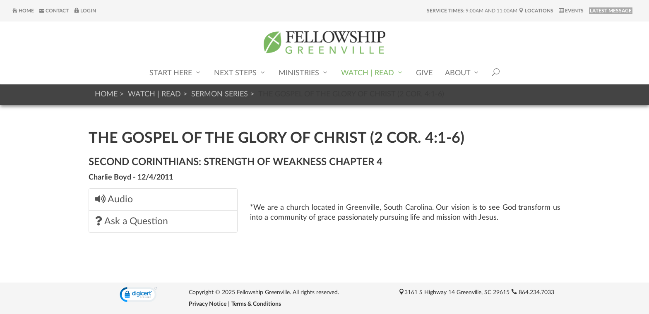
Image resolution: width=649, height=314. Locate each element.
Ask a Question (131, 221)
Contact (54, 10)
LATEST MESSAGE (611, 10)
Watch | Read (372, 72)
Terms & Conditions (256, 304)
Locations (536, 10)
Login (85, 10)
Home (23, 10)
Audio (114, 199)
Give (424, 73)
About (462, 72)
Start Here (175, 72)
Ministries (304, 72)
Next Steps (240, 72)
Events (571, 10)
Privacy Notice (207, 304)
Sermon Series (219, 94)
